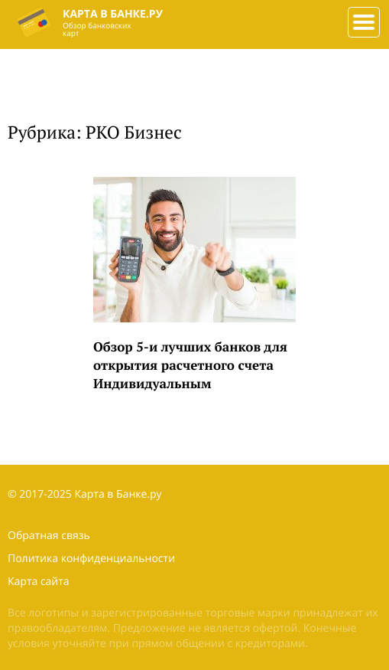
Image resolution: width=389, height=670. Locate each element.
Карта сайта (39, 581)
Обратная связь (49, 535)
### (360, 16)
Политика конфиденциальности (91, 558)
